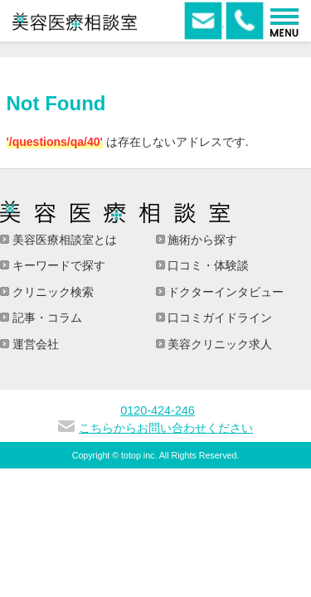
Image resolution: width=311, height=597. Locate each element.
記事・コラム (45, 317)
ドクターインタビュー (224, 291)
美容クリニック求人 (219, 344)
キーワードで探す (57, 265)
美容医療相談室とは (63, 239)
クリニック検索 (51, 291)
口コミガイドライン (219, 317)
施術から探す (201, 239)
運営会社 (34, 344)
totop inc (137, 455)
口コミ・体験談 (207, 265)
